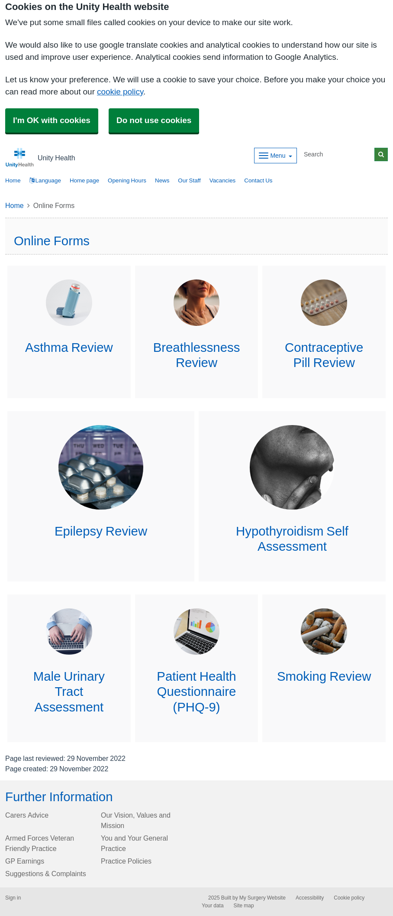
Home (14, 205)
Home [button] (13, 180)
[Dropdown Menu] (275, 155)
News (162, 180)
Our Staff (189, 180)
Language (45, 180)
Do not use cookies (153, 120)
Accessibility (310, 897)
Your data (213, 905)
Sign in (13, 897)
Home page (84, 180)
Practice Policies (126, 861)
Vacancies (222, 180)
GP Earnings (24, 861)
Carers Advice (26, 815)
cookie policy (120, 92)
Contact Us (258, 180)
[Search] (337, 154)
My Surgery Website (262, 897)
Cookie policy (349, 897)
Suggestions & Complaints (45, 873)
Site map (244, 905)
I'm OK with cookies (51, 120)
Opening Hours (127, 180)
